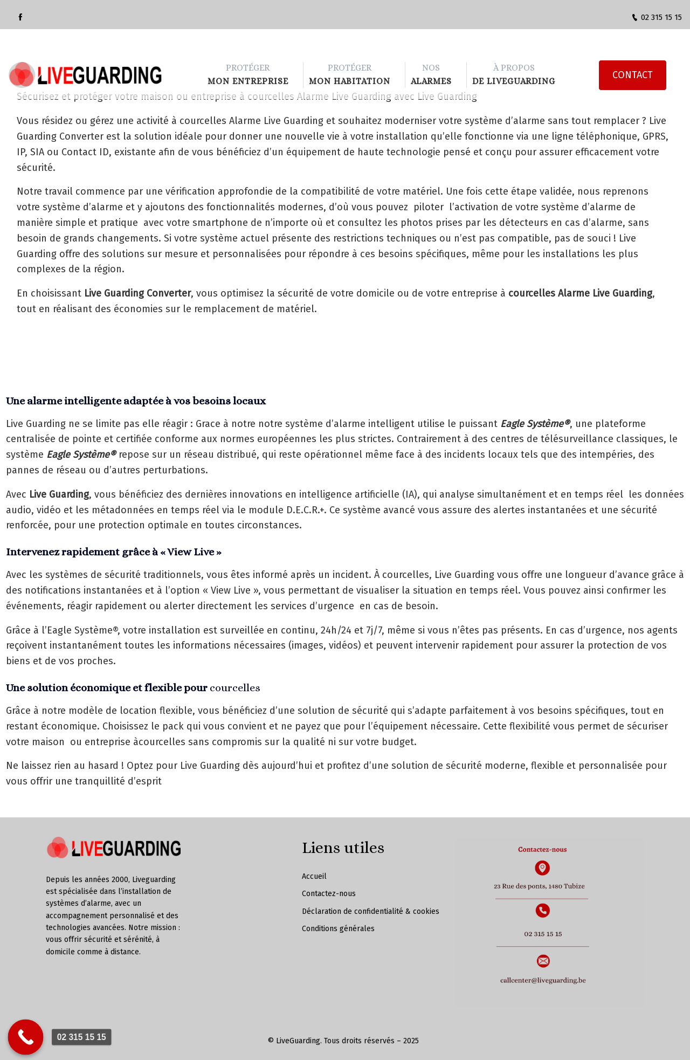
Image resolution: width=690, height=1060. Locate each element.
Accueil (314, 876)
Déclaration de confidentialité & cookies (370, 911)
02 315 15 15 (656, 17)
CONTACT (632, 59)
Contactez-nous (329, 893)
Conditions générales (338, 928)
